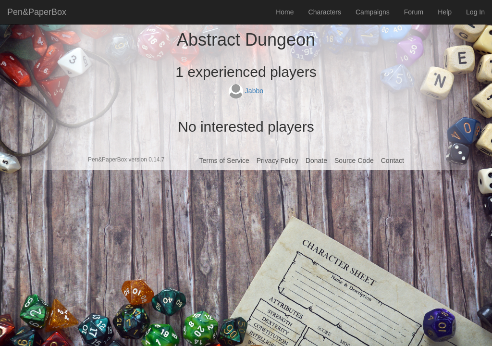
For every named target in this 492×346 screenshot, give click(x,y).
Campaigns (373, 12)
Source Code (354, 160)
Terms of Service (224, 160)
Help (445, 12)
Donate (316, 160)
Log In (475, 12)
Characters (324, 12)
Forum (413, 12)
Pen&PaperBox (36, 12)
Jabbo (246, 91)
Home (285, 12)
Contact (392, 160)
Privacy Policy (277, 160)
